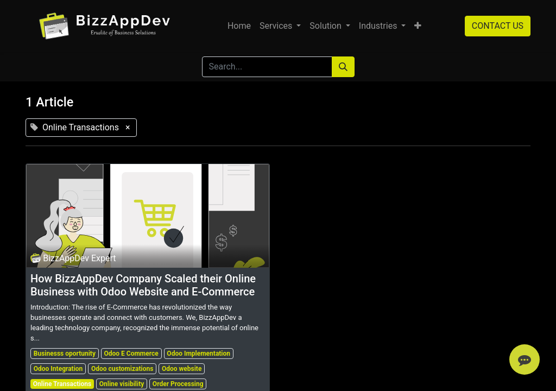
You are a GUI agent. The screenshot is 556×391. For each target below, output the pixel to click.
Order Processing (178, 384)
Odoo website (181, 369)
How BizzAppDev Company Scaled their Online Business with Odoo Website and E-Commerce (143, 285)
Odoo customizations (122, 369)
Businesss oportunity (65, 353)
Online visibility (121, 384)
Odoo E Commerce (131, 353)
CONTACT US (497, 26)
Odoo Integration (58, 369)
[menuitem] (239, 26)
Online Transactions (62, 384)
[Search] (343, 66)
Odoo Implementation (198, 353)
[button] (418, 26)
